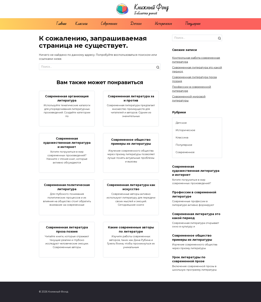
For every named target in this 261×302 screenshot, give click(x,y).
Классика (81, 24)
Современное (109, 24)
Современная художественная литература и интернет (67, 142)
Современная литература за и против (131, 98)
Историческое (163, 24)
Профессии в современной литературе (194, 194)
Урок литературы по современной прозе (188, 259)
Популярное (193, 24)
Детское (135, 24)
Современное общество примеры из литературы (131, 141)
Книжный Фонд (151, 7)
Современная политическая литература (67, 187)
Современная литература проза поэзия (67, 229)
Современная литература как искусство (131, 187)
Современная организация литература (67, 98)
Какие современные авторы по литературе (131, 229)
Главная (61, 24)
